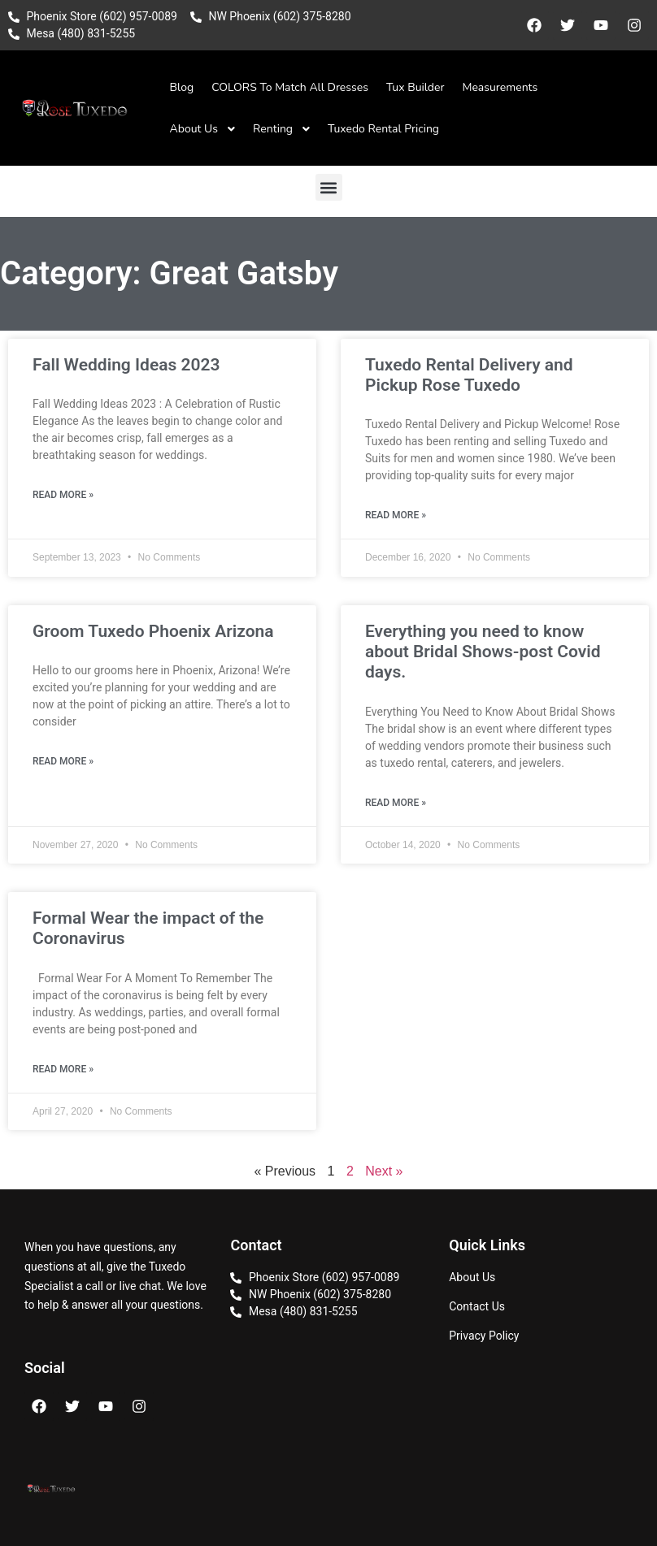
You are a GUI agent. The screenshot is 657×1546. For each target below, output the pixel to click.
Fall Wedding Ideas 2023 (126, 365)
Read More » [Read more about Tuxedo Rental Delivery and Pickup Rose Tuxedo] (395, 515)
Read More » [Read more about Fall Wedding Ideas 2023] (63, 494)
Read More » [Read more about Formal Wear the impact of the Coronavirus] (63, 1069)
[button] (328, 187)
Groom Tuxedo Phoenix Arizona (153, 631)
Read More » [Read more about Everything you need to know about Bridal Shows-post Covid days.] (395, 802)
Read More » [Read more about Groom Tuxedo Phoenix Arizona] (63, 761)
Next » (383, 1171)
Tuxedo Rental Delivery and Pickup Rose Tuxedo (469, 375)
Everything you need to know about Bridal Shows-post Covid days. (483, 651)
